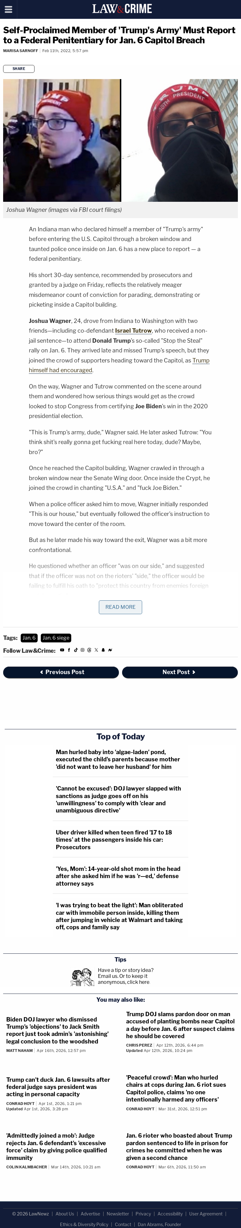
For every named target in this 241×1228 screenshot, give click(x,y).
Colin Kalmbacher (26, 1167)
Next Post (179, 672)
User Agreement (205, 1213)
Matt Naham (19, 1050)
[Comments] (4, 59)
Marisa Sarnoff (20, 50)
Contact (123, 1224)
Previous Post (61, 672)
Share (19, 69)
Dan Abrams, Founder (159, 1224)
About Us (65, 1213)
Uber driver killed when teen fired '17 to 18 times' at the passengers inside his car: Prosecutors (114, 839)
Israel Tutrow (133, 330)
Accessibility (170, 1213)
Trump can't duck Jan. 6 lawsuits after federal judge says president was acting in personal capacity (58, 1087)
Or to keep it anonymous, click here (123, 979)
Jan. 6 (29, 638)
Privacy (143, 1213)
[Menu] (8, 9)
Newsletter (118, 1213)
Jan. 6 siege (56, 638)
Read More (120, 607)
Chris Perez (139, 1045)
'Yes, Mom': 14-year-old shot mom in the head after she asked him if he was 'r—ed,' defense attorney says (118, 876)
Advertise (90, 1213)
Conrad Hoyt (20, 1103)
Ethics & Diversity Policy (84, 1224)
